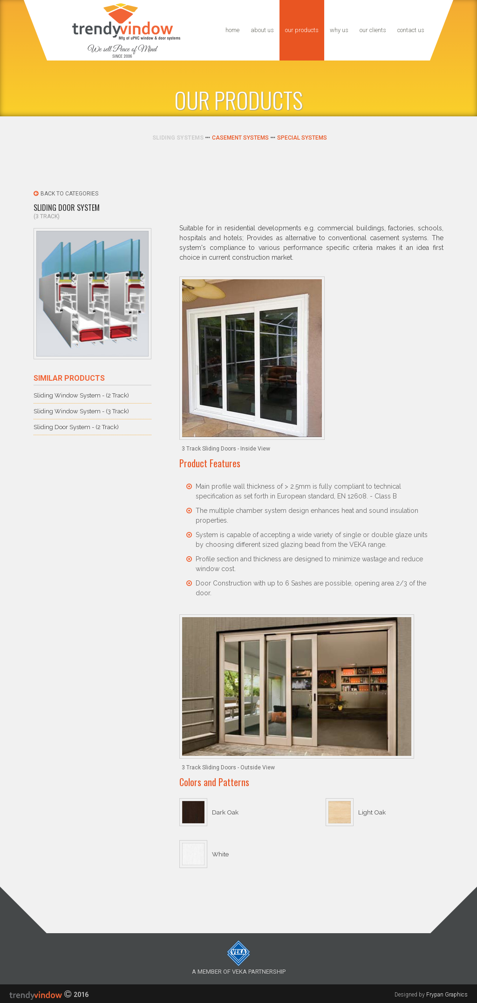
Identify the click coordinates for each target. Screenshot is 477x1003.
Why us (339, 30)
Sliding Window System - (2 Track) (81, 395)
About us (262, 30)
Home (232, 30)
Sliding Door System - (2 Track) (76, 427)
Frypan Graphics (447, 994)
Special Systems (302, 137)
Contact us (410, 30)
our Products (302, 30)
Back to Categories (66, 193)
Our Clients (373, 30)
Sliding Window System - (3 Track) (81, 411)
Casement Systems (240, 137)
